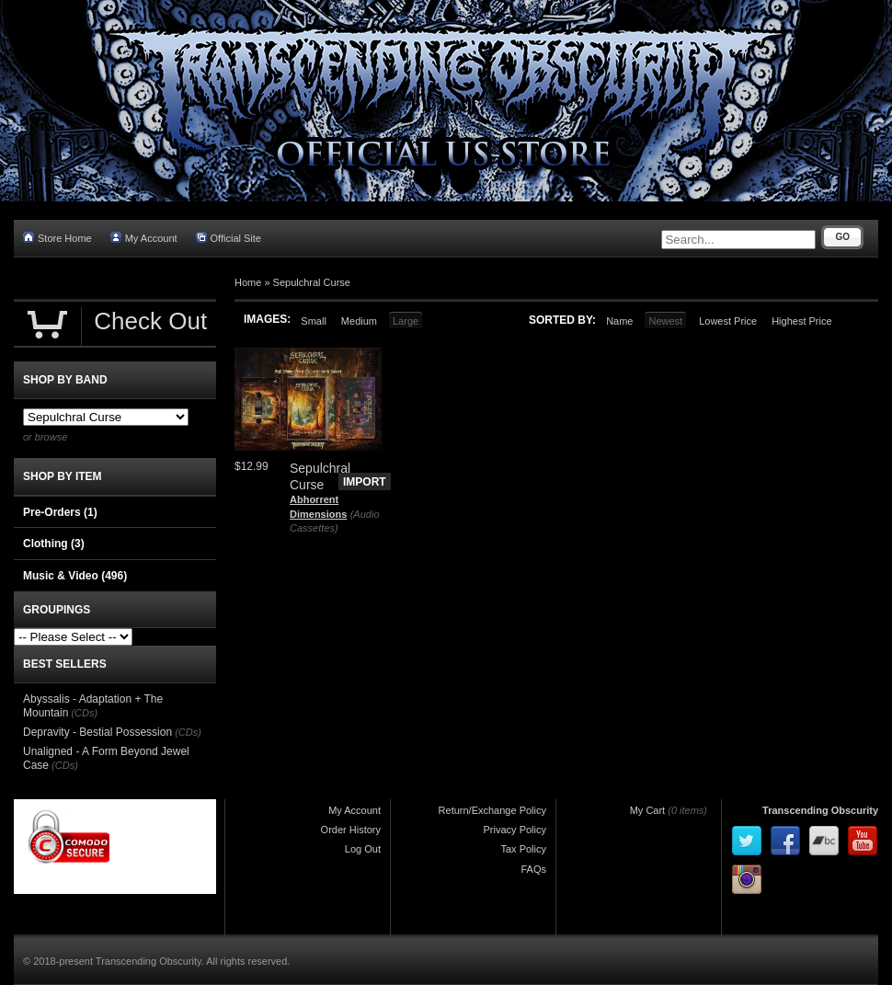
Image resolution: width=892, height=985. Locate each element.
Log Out (363, 848)
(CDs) (84, 712)
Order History (351, 829)
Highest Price (801, 320)
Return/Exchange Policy (492, 810)
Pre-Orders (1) (60, 512)
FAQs (533, 869)
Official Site (228, 238)
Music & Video (75, 575)
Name (619, 320)
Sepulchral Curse (311, 282)
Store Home (57, 238)
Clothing (54, 543)
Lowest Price (728, 320)
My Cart (648, 810)
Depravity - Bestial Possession (97, 732)
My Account (143, 238)
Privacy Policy (515, 829)
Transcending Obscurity (820, 810)
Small (313, 320)
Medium (359, 320)
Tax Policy (523, 848)
